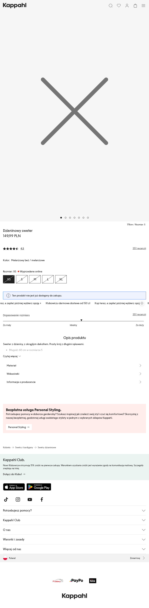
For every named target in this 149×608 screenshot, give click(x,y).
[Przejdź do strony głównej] (14, 5)
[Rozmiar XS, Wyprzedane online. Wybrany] (9, 279)
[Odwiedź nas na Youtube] (30, 500)
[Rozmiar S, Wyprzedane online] (22, 279)
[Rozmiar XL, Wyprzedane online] (61, 279)
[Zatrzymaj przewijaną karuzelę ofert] (142, 303)
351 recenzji (139, 314)
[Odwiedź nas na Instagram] (18, 500)
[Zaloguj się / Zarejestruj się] (127, 5)
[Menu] (143, 5)
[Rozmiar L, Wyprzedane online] (48, 279)
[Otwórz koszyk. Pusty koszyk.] (135, 5)
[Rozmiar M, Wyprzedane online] (35, 279)
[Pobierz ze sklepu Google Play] (38, 487)
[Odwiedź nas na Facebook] (42, 500)
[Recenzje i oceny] (74, 248)
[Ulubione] (119, 5)
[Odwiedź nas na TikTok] (6, 500)
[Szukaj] (111, 5)
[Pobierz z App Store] (14, 487)
